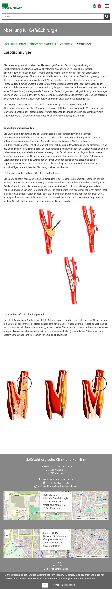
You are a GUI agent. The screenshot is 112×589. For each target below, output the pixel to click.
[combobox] (56, 16)
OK (45, 585)
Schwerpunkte (67, 44)
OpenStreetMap (92, 519)
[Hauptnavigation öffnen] (107, 6)
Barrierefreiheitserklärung (56, 569)
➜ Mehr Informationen (63, 584)
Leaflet (80, 519)
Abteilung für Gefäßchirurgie (43, 44)
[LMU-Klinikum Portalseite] (12, 6)
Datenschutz (56, 565)
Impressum (56, 562)
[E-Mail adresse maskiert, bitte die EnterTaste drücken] (56, 486)
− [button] (7, 498)
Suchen (107, 16)
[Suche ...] (53, 16)
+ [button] (7, 494)
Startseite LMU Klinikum (15, 44)
